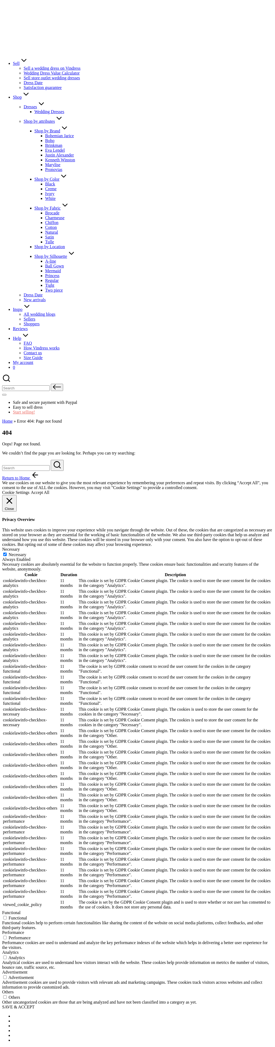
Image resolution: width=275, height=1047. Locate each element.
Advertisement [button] (14, 972)
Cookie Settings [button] (16, 492)
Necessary (17, 554)
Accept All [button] (40, 492)
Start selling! (24, 412)
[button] (57, 387)
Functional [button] (11, 912)
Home (7, 421)
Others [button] (8, 992)
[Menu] (4, 395)
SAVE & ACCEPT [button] (18, 1007)
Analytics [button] (10, 952)
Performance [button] (13, 932)
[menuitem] (26, 1016)
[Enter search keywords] (26, 468)
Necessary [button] (11, 549)
